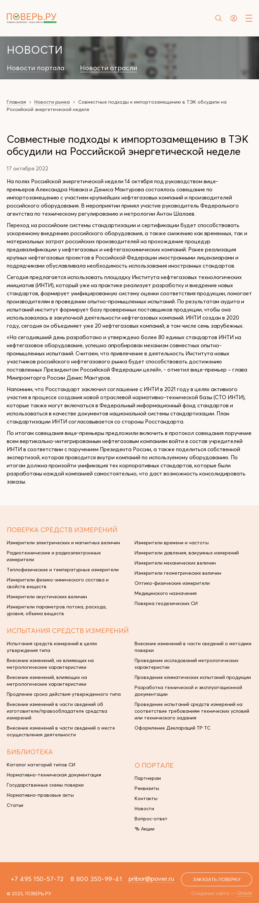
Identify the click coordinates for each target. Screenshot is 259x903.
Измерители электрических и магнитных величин (63, 543)
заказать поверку (216, 879)
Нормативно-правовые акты (40, 795)
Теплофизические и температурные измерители (63, 570)
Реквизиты (147, 788)
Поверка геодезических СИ (166, 603)
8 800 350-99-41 (96, 879)
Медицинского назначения (166, 593)
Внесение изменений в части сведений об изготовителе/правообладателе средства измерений (57, 711)
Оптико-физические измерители (172, 583)
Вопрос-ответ (151, 819)
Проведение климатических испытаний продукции (193, 677)
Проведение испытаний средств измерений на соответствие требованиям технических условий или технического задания (192, 711)
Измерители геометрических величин (178, 573)
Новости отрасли (108, 68)
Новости (144, 808)
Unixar (244, 893)
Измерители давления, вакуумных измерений (187, 553)
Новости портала (35, 68)
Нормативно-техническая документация (54, 775)
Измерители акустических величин (47, 597)
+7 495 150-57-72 (37, 879)
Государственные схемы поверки (45, 785)
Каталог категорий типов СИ (41, 765)
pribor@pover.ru (151, 878)
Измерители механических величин (175, 563)
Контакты (146, 798)
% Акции (144, 829)
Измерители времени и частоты (172, 543)
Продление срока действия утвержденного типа (64, 694)
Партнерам (148, 778)
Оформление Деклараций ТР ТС (172, 728)
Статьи (15, 805)
